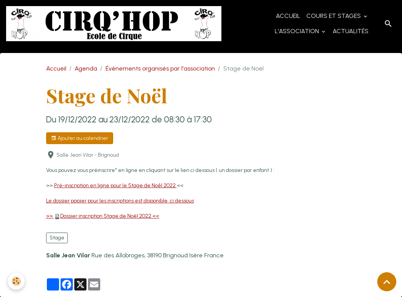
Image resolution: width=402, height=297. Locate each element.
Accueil (288, 15)
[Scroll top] (386, 281)
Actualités (350, 31)
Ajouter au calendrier (79, 138)
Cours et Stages (334, 15)
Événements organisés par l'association (160, 68)
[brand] (113, 23)
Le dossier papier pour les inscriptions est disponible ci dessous (120, 200)
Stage (57, 237)
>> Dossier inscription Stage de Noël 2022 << (102, 216)
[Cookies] (16, 281)
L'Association (297, 31)
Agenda (86, 68)
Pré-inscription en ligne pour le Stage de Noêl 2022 (115, 185)
